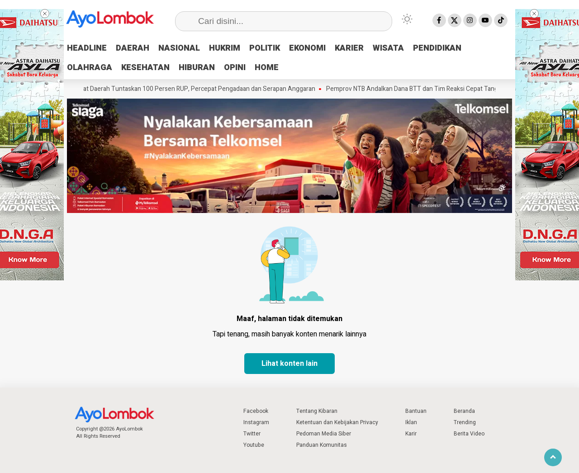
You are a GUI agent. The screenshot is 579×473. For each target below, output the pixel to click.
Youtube (253, 445)
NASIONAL (179, 48)
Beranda (464, 411)
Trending (465, 422)
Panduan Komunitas (321, 445)
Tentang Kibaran (316, 411)
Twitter (252, 434)
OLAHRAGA (89, 67)
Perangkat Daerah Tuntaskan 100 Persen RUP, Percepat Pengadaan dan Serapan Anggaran (197, 89)
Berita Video (469, 434)
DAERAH (132, 48)
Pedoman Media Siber (323, 434)
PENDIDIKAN (437, 48)
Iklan (411, 422)
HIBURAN (197, 67)
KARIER (349, 48)
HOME (267, 67)
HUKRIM (224, 48)
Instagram (256, 422)
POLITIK (264, 48)
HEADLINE (87, 48)
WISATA (388, 48)
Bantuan (416, 411)
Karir (411, 434)
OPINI (235, 67)
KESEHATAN (145, 67)
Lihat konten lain (289, 363)
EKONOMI (307, 48)
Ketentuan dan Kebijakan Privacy (337, 422)
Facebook (255, 411)
